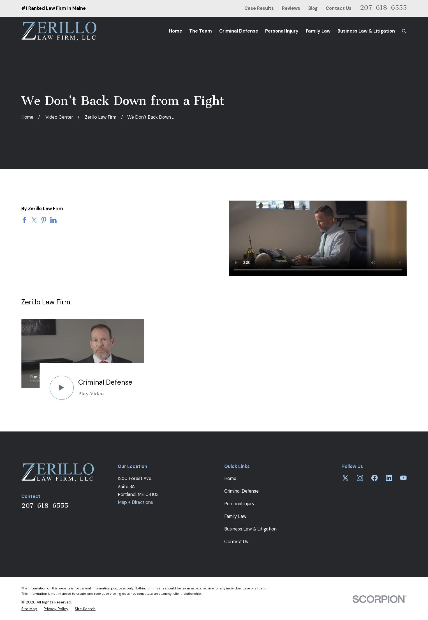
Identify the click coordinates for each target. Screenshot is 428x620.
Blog (313, 8)
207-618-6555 (383, 8)
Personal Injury (239, 504)
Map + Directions (135, 502)
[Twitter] (345, 478)
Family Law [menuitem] (318, 31)
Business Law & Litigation (250, 529)
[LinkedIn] (389, 478)
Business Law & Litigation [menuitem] (366, 31)
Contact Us (338, 8)
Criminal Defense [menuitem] (238, 31)
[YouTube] (403, 478)
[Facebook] (374, 478)
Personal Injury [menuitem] (282, 31)
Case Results (259, 8)
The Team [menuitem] (200, 31)
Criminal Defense (241, 491)
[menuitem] (29, 609)
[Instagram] (360, 478)
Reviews (291, 8)
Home (230, 478)
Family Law (235, 516)
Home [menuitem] (175, 31)
